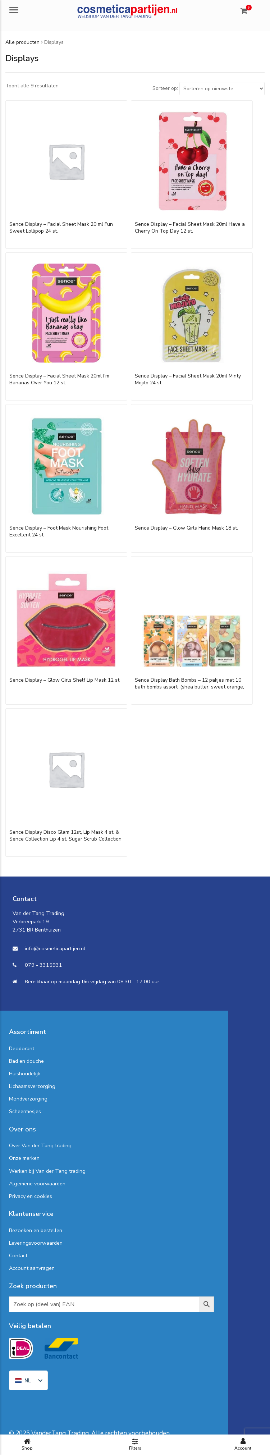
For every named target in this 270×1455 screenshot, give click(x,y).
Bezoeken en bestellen (35, 1230)
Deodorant (21, 1048)
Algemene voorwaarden (37, 1183)
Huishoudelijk (24, 1073)
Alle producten (22, 42)
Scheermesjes (25, 1111)
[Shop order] (222, 88)
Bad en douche (26, 1061)
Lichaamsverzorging (32, 1086)
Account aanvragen (32, 1268)
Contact (18, 1255)
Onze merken (24, 1158)
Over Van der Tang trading (40, 1145)
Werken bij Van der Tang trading (47, 1171)
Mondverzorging (28, 1098)
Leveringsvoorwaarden (36, 1242)
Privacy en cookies (30, 1196)
